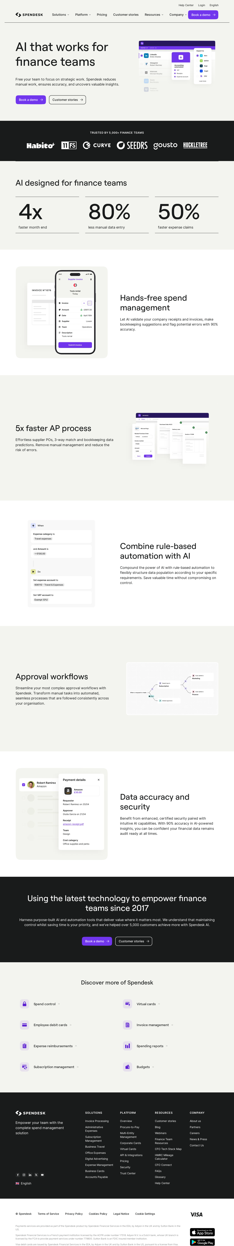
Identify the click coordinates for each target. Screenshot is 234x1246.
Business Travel (95, 1148)
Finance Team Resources (163, 1142)
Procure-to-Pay (129, 1129)
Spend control (40, 1004)
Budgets (138, 1068)
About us (195, 1123)
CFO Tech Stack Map (168, 1151)
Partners (195, 1129)
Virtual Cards (128, 1151)
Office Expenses (95, 1154)
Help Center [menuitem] (186, 5)
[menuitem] (29, 14)
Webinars (160, 1135)
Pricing (124, 1163)
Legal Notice (121, 1215)
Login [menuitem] (201, 5)
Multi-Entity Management (128, 1137)
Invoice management (148, 1025)
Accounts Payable (96, 1179)
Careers (195, 1135)
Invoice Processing (97, 1123)
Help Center (162, 1185)
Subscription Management (93, 1140)
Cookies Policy (98, 1215)
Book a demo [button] (31, 100)
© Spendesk (24, 1215)
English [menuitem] (214, 5)
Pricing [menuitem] (102, 14)
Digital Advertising (96, 1160)
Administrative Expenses (94, 1130)
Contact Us (197, 1147)
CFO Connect (163, 1166)
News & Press (198, 1141)
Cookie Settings (145, 1215)
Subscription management (50, 1068)
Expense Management (99, 1166)
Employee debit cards (46, 1025)
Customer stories (165, 1123)
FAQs (158, 1172)
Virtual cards (142, 1004)
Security (125, 1169)
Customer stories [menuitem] (126, 14)
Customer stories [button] (67, 100)
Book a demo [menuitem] (203, 15)
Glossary (160, 1179)
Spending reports (145, 1047)
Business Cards (94, 1172)
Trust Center (128, 1175)
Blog (157, 1129)
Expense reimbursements (49, 1047)
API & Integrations (131, 1157)
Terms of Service (48, 1215)
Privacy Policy (74, 1215)
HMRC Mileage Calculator (164, 1158)
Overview (126, 1123)
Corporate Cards (130, 1144)
